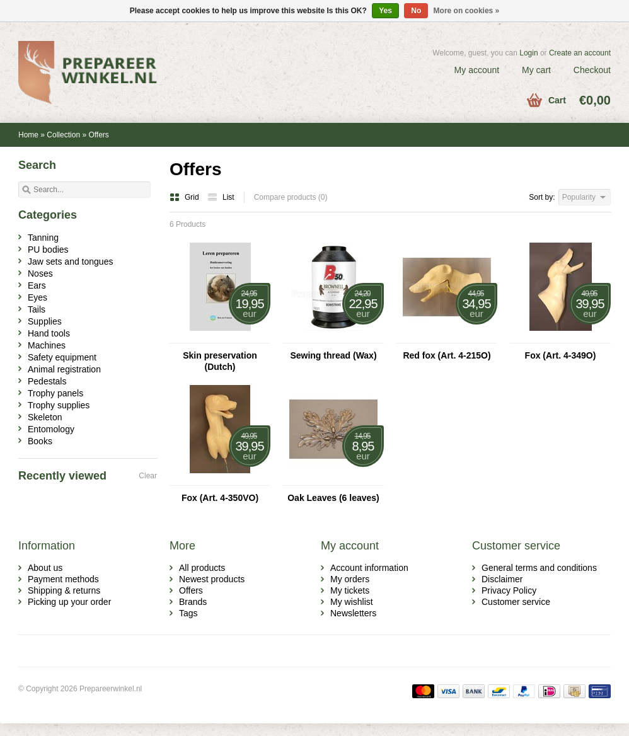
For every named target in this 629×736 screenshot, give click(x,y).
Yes (385, 10)
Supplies (45, 321)
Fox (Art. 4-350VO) (220, 498)
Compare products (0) (291, 197)
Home (28, 134)
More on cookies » (467, 10)
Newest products (212, 579)
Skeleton (45, 417)
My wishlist (351, 602)
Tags (188, 613)
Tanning (43, 238)
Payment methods (63, 579)
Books (40, 441)
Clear (148, 475)
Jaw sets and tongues (70, 261)
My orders (349, 579)
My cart (536, 70)
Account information (369, 568)
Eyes (37, 297)
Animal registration (64, 369)
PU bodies (48, 249)
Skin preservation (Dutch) (220, 361)
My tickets (349, 590)
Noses (40, 273)
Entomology (51, 429)
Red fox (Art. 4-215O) (446, 355)
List (220, 197)
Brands (193, 602)
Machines (47, 345)
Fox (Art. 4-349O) (560, 355)
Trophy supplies (58, 405)
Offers (98, 134)
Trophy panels (55, 393)
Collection (63, 134)
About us (45, 568)
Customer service (516, 602)
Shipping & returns (64, 590)
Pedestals (47, 381)
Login (528, 53)
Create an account (580, 53)
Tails (36, 309)
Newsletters (353, 613)
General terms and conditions (539, 568)
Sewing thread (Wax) (333, 355)
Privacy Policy (509, 590)
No (416, 10)
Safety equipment (62, 357)
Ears (37, 285)
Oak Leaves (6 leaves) (333, 498)
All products (202, 568)
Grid (185, 197)
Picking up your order (69, 602)
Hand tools (49, 333)
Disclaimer (502, 579)
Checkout (592, 70)
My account (477, 70)
